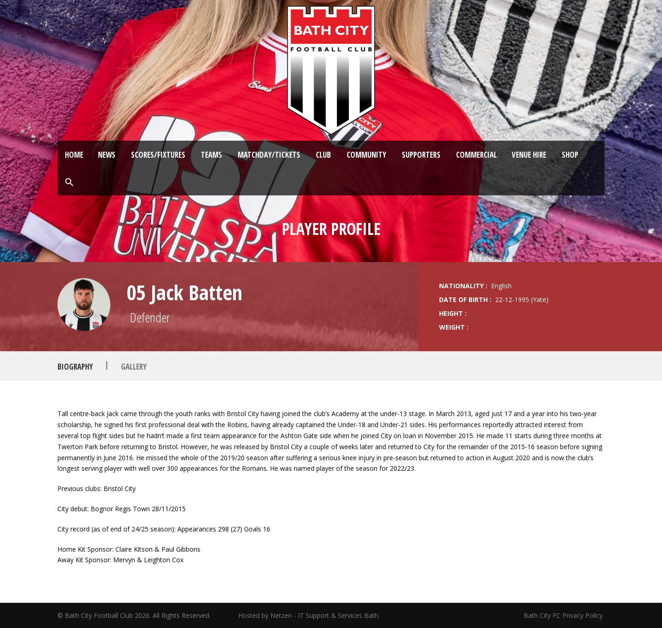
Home (74, 154)
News (106, 154)
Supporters (421, 154)
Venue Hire (529, 154)
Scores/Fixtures (158, 154)
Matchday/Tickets (269, 154)
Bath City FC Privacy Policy (564, 615)
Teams (211, 154)
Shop (570, 154)
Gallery (134, 366)
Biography (75, 366)
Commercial (476, 154)
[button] (69, 182)
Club (323, 154)
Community (366, 154)
